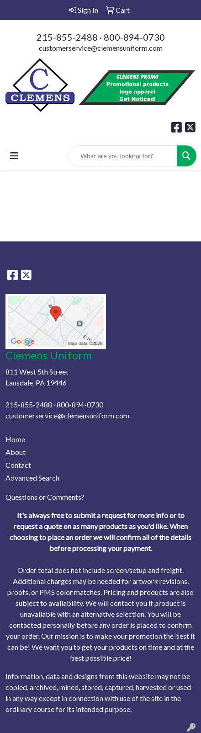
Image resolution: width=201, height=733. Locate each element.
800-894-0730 (134, 37)
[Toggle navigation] (14, 155)
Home (15, 439)
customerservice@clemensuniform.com (101, 47)
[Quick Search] (123, 155)
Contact (18, 464)
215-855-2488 (67, 37)
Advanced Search (32, 477)
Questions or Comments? (45, 496)
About (15, 452)
